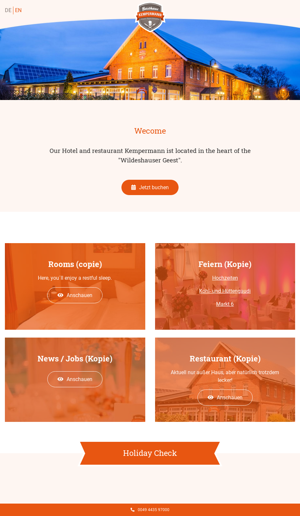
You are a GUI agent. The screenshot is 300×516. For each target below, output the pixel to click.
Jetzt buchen (150, 187)
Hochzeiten (225, 278)
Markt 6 (225, 304)
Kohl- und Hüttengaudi (225, 291)
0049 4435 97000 (150, 510)
